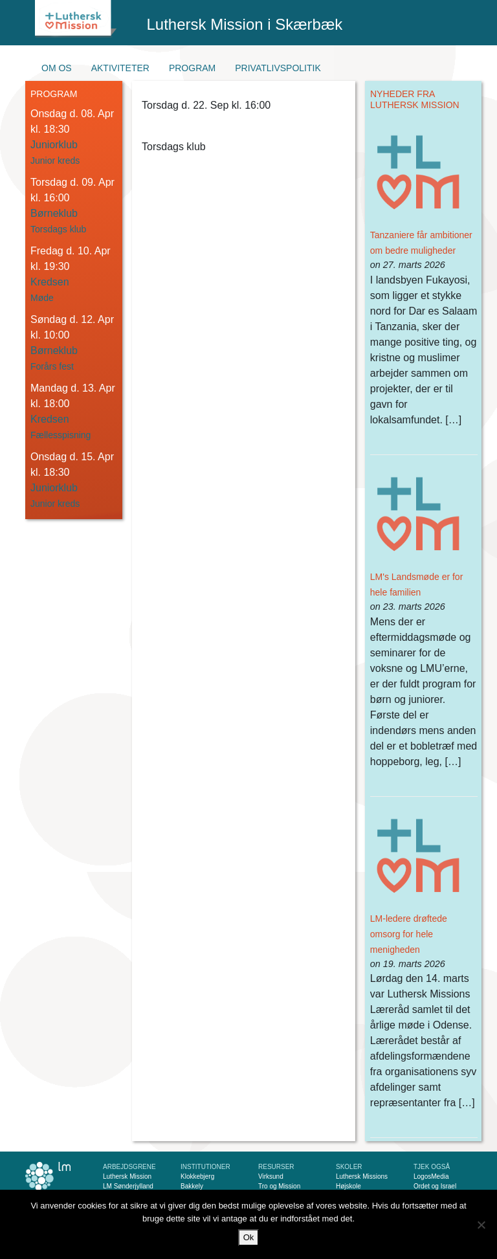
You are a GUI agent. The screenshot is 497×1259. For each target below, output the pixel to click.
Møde (42, 298)
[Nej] (480, 1224)
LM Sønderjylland (128, 1186)
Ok (248, 1237)
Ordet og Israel (435, 1186)
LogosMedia (431, 1176)
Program (192, 68)
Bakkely (192, 1186)
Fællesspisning (60, 435)
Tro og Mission (279, 1186)
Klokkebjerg (197, 1176)
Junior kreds (55, 160)
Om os (56, 68)
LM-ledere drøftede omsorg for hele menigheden (408, 934)
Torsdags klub (58, 229)
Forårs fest (52, 366)
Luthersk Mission (127, 1176)
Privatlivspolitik (278, 68)
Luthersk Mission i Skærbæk (245, 24)
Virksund (270, 1176)
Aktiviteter (120, 68)
